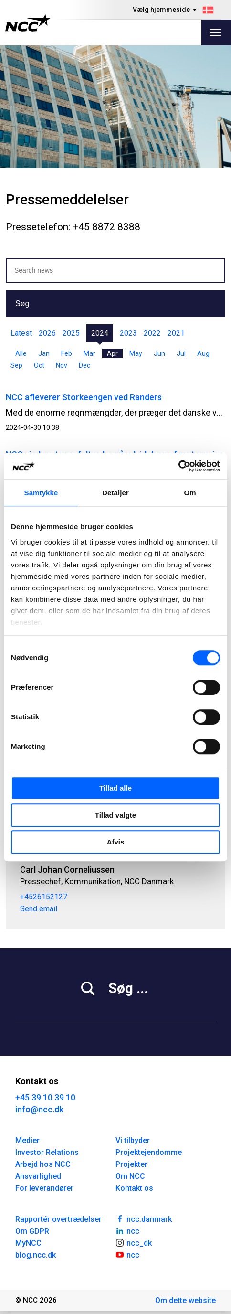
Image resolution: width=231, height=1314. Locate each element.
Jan (44, 353)
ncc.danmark (144, 1218)
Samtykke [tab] (41, 493)
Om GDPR (32, 1231)
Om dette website (185, 1300)
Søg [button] (22, 303)
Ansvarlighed (38, 1176)
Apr (112, 353)
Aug (203, 353)
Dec (84, 365)
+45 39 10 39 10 (45, 1097)
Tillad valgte (115, 815)
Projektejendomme (149, 1152)
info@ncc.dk (39, 1109)
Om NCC (130, 1176)
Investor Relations (47, 1152)
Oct (39, 365)
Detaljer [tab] (115, 493)
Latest (21, 333)
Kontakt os (134, 1188)
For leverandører (44, 1188)
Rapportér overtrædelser (58, 1219)
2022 (152, 333)
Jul (181, 353)
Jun (159, 353)
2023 (128, 333)
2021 (176, 333)
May (135, 353)
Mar (89, 353)
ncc (127, 1230)
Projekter (131, 1164)
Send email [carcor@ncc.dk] (38, 909)
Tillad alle (115, 788)
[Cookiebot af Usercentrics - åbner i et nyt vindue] (178, 466)
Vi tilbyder (133, 1140)
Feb (66, 353)
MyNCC (28, 1243)
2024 (99, 333)
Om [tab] (190, 493)
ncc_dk (134, 1242)
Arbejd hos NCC (43, 1164)
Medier (27, 1140)
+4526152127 (43, 897)
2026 (47, 333)
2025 (71, 333)
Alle (21, 353)
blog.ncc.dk (35, 1255)
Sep (16, 365)
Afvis (116, 842)
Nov (61, 365)
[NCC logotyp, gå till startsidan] (27, 23)
